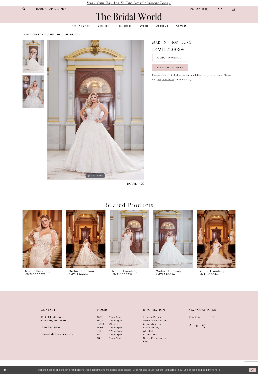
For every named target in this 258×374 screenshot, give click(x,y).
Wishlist (148, 331)
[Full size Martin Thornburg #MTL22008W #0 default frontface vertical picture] (95, 110)
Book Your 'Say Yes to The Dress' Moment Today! (129, 3)
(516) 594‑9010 (50, 327)
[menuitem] (24, 9)
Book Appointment (171, 68)
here (217, 369)
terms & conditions (155, 320)
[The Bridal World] (129, 16)
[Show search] (24, 9)
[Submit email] (214, 316)
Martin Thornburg (47, 34)
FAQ (145, 341)
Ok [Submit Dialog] (252, 369)
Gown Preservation (155, 338)
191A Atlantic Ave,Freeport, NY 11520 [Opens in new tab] (53, 319)
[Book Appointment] (52, 9)
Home (26, 34)
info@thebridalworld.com (57, 334)
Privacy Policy (152, 317)
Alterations (150, 334)
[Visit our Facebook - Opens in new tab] (190, 326)
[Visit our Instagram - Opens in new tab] (196, 326)
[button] (234, 9)
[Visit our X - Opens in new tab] (203, 326)
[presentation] (42, 239)
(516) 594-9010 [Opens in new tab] (165, 81)
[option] (33, 57)
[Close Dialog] (5, 370)
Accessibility (151, 327)
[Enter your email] (202, 316)
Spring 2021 (72, 34)
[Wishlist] (220, 9)
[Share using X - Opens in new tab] (142, 183)
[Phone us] (198, 9)
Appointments (152, 324)
